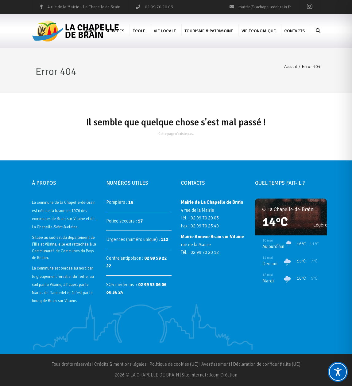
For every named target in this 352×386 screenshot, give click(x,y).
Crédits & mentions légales (120, 364)
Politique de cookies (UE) (174, 364)
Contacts (294, 30)
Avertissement (215, 364)
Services (115, 30)
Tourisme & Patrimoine (208, 30)
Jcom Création (223, 375)
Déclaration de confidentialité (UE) (266, 364)
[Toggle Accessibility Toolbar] (337, 371)
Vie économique (259, 30)
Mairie (90, 30)
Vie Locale (165, 30)
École (139, 30)
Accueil (290, 66)
